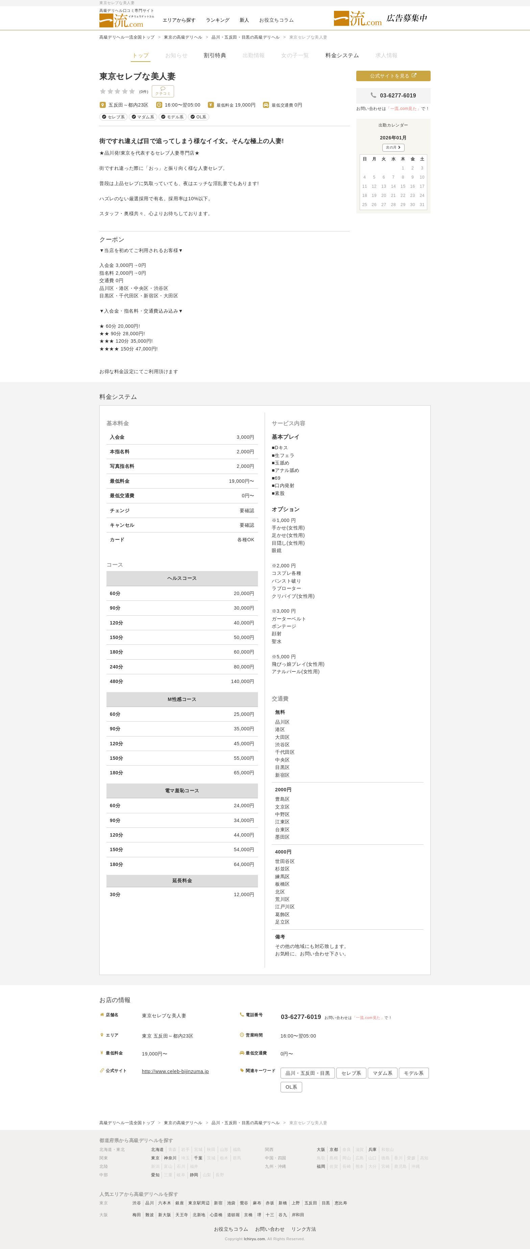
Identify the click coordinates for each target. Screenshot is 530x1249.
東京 (155, 1158)
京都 (334, 1149)
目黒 (326, 1203)
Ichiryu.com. (255, 1239)
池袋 (231, 1203)
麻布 (257, 1203)
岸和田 (298, 1214)
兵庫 (372, 1149)
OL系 (291, 1087)
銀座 (179, 1203)
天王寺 (181, 1214)
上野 (296, 1203)
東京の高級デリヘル (183, 37)
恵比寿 (341, 1203)
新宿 (218, 1203)
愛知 (155, 1175)
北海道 (157, 1149)
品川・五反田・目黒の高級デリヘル (246, 37)
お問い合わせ (270, 1229)
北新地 (199, 1214)
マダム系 (382, 1073)
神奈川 (170, 1158)
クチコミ (163, 90)
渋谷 (136, 1203)
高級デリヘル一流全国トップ (127, 37)
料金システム (342, 55)
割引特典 (215, 55)
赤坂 (270, 1203)
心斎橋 (216, 1214)
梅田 (136, 1214)
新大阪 (164, 1214)
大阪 (321, 1149)
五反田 (311, 1203)
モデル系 (414, 1073)
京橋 (248, 1214)
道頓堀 (233, 1214)
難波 (149, 1214)
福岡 (321, 1166)
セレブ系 (351, 1073)
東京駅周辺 (199, 1203)
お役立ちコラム (231, 1229)
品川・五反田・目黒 (308, 1073)
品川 (149, 1203)
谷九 (283, 1214)
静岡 (194, 1175)
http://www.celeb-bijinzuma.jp (175, 1071)
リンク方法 (303, 1229)
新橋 (283, 1203)
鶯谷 (244, 1203)
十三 (270, 1214)
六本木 (164, 1203)
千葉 (198, 1158)
